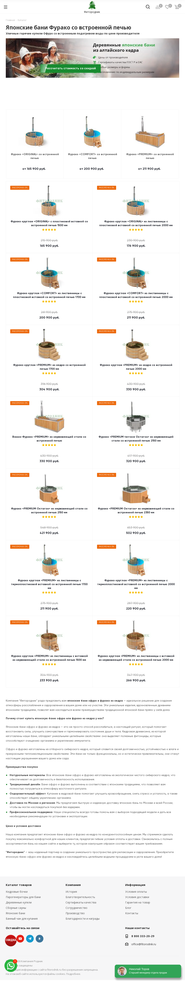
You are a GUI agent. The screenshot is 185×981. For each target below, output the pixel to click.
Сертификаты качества (81, 902)
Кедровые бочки (17, 891)
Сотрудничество (76, 908)
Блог (128, 908)
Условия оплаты (136, 891)
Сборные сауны (16, 908)
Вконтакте (39, 939)
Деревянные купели (19, 902)
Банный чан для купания (22, 918)
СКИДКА (11, 940)
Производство (75, 913)
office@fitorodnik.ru (143, 944)
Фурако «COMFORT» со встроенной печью (92, 156)
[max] (11, 965)
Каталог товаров (19, 885)
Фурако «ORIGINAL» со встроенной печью (35, 156)
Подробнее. (73, 974)
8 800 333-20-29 (142, 936)
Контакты (131, 913)
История (71, 891)
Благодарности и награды (83, 918)
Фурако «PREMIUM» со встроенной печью (150, 156)
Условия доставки (137, 897)
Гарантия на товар (137, 902)
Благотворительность (80, 897)
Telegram (30, 939)
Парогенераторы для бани (23, 897)
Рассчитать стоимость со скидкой (70, 68)
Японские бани (15, 913)
